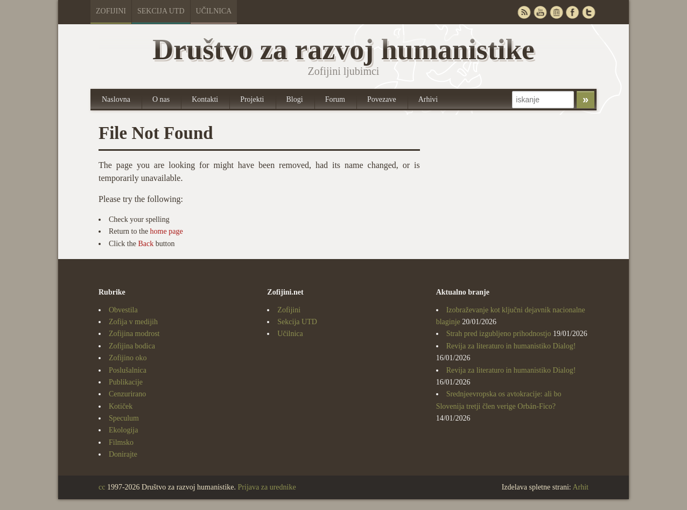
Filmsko (121, 442)
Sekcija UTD (161, 11)
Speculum (124, 418)
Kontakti (205, 99)
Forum (335, 99)
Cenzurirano (127, 394)
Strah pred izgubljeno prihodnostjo (498, 334)
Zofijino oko (127, 358)
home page (166, 231)
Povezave (381, 99)
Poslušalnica (127, 370)
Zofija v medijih (133, 322)
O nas (161, 99)
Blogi (294, 99)
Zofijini (111, 11)
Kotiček (120, 406)
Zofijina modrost (134, 334)
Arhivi (428, 99)
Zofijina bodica (132, 346)
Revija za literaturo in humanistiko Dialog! (511, 346)
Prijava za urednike (267, 487)
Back (145, 244)
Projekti (252, 99)
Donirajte (123, 454)
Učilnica (214, 11)
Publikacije (126, 382)
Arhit (580, 487)
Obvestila (123, 310)
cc (102, 487)
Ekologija (123, 430)
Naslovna (116, 99)
